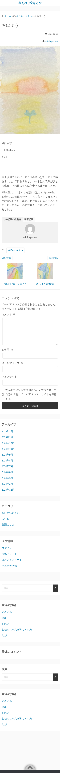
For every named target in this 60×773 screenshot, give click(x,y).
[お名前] (30, 360)
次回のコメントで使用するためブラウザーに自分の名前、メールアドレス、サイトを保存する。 (30, 399)
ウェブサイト (9, 381)
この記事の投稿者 (12, 219)
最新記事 (28, 219)
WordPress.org (9, 570)
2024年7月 (7, 471)
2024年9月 (7, 459)
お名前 (7, 354)
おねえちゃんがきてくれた (17, 634)
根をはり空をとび (30, 3)
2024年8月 (7, 465)
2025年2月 (7, 436)
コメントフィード (12, 564)
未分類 (5, 523)
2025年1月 (7, 442)
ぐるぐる (7, 617)
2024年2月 (7, 488)
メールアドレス (12, 368)
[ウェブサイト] (30, 387)
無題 (4, 622)
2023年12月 (8, 494)
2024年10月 (8, 453)
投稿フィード (9, 558)
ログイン (7, 553)
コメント (9, 314)
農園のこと (8, 529)
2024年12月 (8, 447)
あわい (5, 628)
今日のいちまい (15, 250)
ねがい (5, 640)
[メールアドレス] (30, 374)
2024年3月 (7, 482)
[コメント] (30, 334)
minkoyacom (51, 41)
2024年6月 (7, 477)
